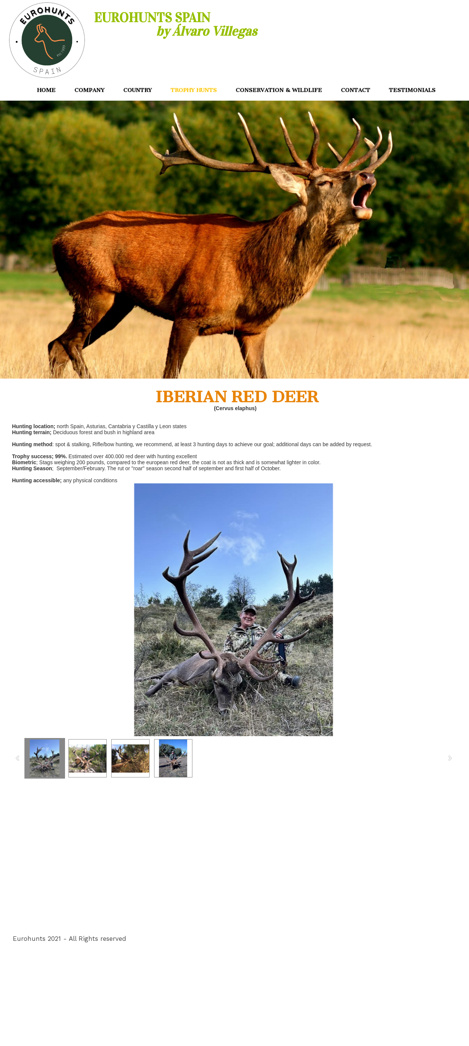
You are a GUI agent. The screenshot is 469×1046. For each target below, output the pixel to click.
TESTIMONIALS (412, 90)
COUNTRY (137, 90)
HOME (46, 90)
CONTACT (355, 90)
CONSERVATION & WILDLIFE (279, 90)
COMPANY (89, 90)
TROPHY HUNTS (194, 90)
